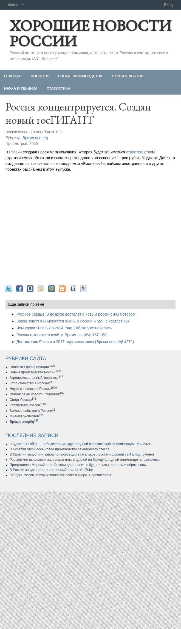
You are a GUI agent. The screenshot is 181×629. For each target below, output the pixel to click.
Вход (168, 4)
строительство (139, 152)
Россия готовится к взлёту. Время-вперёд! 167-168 (61, 335)
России (15, 152)
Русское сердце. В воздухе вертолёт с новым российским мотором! (76, 314)
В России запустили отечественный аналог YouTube (51, 470)
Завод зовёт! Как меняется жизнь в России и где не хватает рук (72, 321)
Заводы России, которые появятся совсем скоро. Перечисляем (60, 475)
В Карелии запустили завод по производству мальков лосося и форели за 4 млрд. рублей (82, 454)
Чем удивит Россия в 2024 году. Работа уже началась (64, 328)
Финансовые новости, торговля (37, 394)
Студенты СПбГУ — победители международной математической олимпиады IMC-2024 (80, 444)
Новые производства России (36, 372)
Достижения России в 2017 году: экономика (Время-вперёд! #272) (75, 342)
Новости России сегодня (32, 367)
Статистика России (28, 405)
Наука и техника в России (33, 389)
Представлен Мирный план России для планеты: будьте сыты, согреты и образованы (78, 465)
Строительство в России (31, 383)
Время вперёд (35, 138)
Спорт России (23, 400)
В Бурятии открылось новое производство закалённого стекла (59, 449)
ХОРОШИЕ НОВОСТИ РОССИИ (90, 33)
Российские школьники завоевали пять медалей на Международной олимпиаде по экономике (85, 460)
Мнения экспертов (27, 416)
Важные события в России (32, 411)
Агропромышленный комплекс (36, 378)
